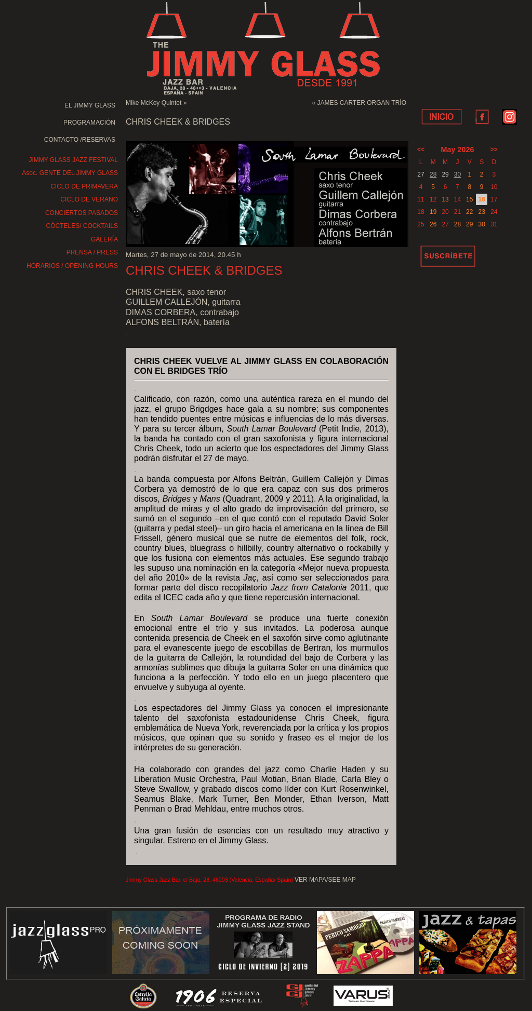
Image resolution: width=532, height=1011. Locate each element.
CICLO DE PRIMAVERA (84, 186)
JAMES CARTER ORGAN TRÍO (361, 102)
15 (469, 199)
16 (481, 199)
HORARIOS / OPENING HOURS (72, 265)
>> (494, 149)
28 (433, 174)
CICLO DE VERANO (89, 199)
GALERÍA (104, 239)
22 (469, 211)
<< (420, 149)
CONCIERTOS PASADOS (81, 213)
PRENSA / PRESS (92, 252)
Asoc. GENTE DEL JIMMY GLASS (70, 173)
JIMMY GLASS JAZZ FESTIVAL (73, 160)
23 (481, 211)
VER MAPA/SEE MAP (325, 879)
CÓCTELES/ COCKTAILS (82, 226)
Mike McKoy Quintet (153, 102)
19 (433, 211)
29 (469, 224)
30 (457, 174)
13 (445, 199)
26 (433, 224)
